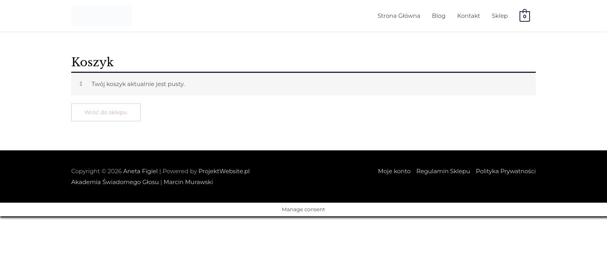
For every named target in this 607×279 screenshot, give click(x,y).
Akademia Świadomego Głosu (115, 182)
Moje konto (394, 171)
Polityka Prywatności (506, 171)
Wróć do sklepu (105, 112)
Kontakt (468, 15)
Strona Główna (398, 15)
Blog (439, 15)
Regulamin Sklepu (443, 171)
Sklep (500, 15)
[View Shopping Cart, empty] (525, 16)
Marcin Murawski (188, 182)
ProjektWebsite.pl (224, 171)
